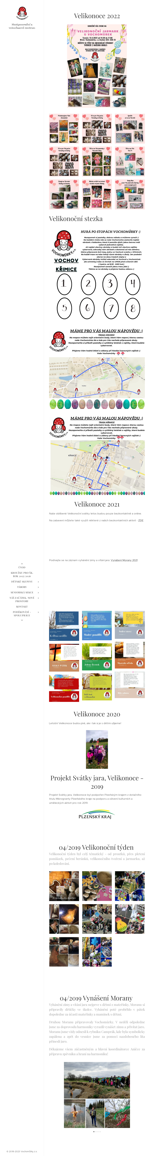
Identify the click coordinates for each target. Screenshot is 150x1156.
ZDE (140, 520)
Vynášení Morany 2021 (124, 560)
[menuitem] (22, 567)
